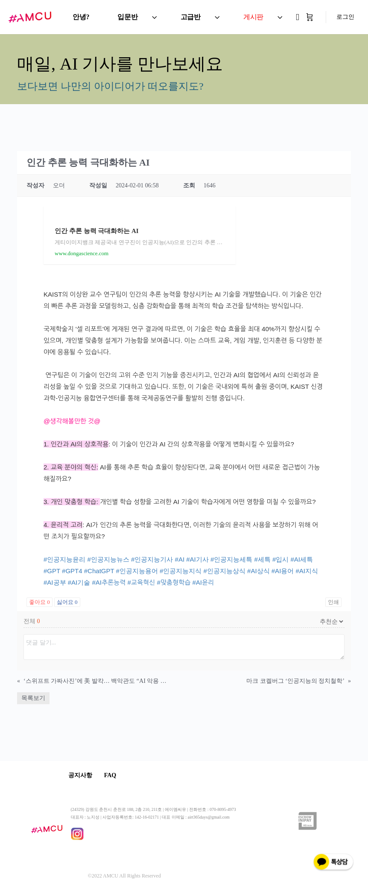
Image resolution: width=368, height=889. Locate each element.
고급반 (191, 16)
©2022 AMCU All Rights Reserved (124, 877)
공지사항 (83, 775)
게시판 (253, 16)
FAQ (118, 775)
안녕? (81, 16)
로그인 (345, 17)
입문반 (127, 16)
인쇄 (333, 602)
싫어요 (67, 602)
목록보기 (33, 698)
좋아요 (39, 602)
